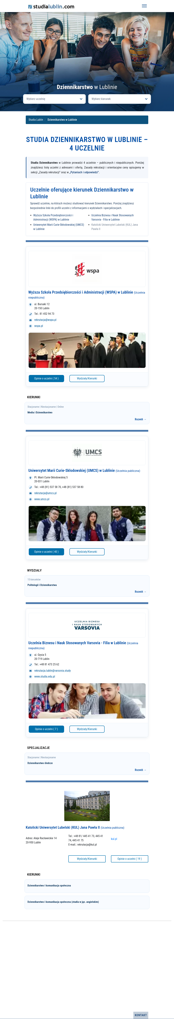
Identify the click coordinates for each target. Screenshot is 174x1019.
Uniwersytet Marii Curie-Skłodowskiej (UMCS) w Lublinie (84, 470)
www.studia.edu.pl (44, 676)
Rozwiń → (140, 419)
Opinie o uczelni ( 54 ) (46, 378)
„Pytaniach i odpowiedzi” (84, 172)
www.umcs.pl (41, 499)
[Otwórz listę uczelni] (54, 99)
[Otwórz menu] (144, 6)
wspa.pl (38, 326)
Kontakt (141, 1015)
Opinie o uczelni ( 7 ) (46, 729)
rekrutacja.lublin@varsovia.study (52, 670)
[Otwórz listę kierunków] (119, 99)
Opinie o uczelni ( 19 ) (129, 858)
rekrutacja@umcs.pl (45, 493)
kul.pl (114, 839)
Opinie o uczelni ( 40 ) (46, 551)
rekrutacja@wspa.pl (45, 319)
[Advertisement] (87, 57)
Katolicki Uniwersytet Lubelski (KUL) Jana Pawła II (75, 827)
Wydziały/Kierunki (87, 378)
